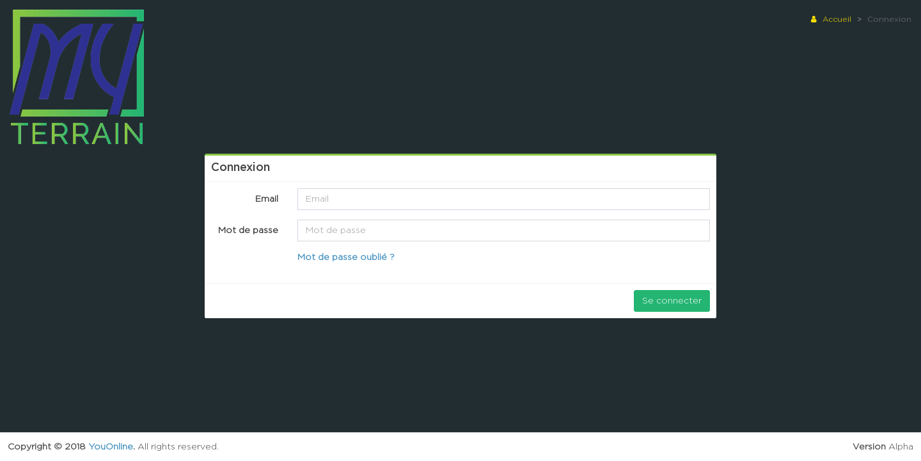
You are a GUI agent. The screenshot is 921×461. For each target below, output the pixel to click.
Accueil (831, 19)
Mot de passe (248, 230)
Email (266, 199)
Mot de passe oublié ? (346, 257)
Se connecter (672, 300)
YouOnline (110, 446)
